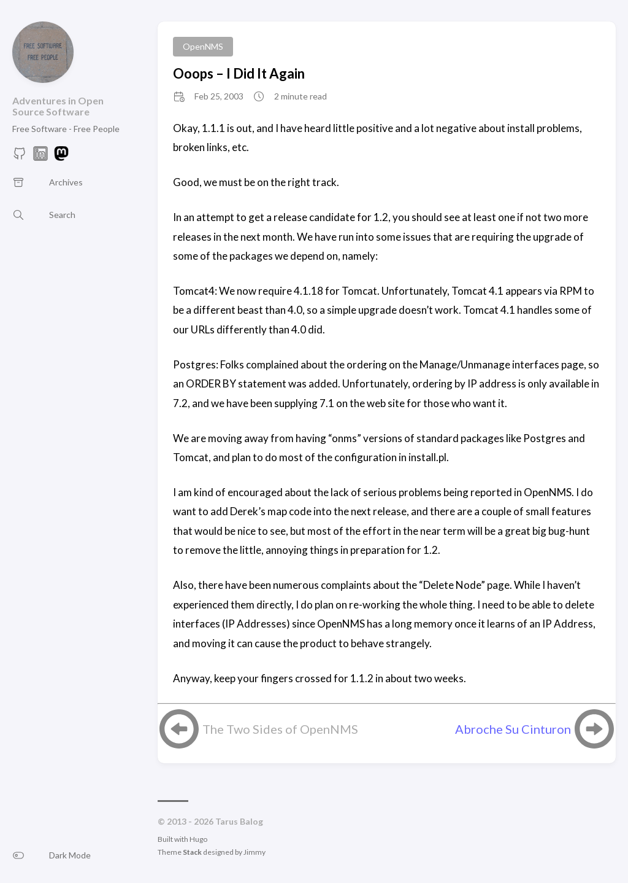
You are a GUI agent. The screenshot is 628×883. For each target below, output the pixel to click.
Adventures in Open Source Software (58, 106)
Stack (192, 852)
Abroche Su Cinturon (513, 729)
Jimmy (254, 852)
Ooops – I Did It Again (239, 73)
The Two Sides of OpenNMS (280, 729)
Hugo (198, 839)
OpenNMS (203, 46)
